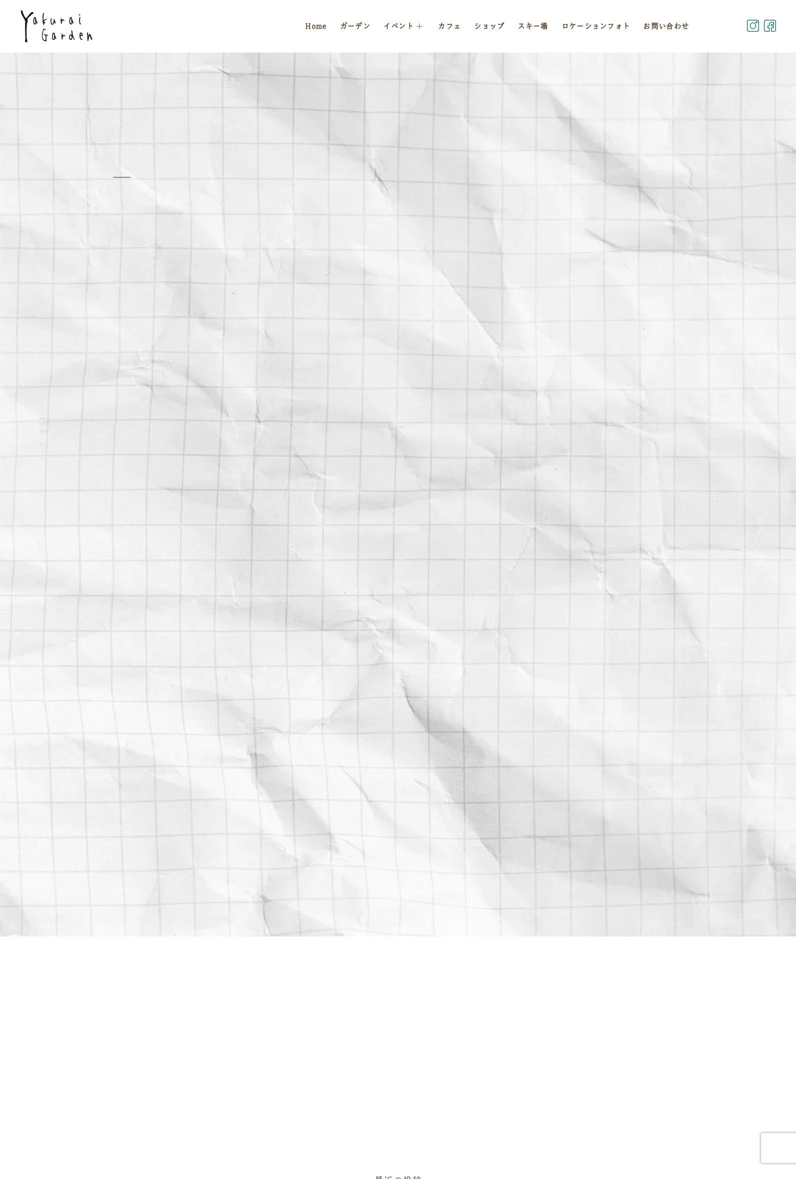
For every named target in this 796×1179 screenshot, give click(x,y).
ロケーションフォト (595, 26)
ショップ (489, 26)
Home (315, 26)
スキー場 (532, 26)
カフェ (449, 26)
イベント (404, 26)
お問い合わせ (666, 26)
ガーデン (355, 26)
